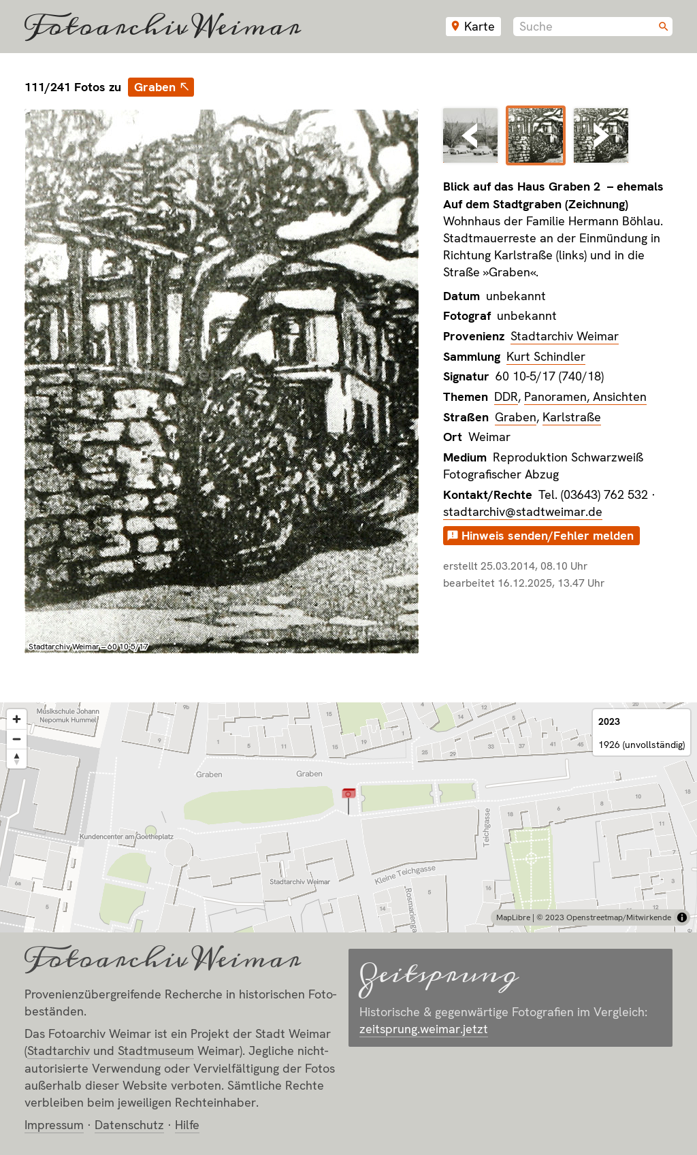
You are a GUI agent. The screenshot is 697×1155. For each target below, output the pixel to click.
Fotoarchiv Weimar (163, 26)
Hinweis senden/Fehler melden (547, 535)
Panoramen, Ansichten (585, 396)
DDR (506, 396)
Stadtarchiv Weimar (564, 336)
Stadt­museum (156, 1050)
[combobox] (592, 26)
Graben (155, 87)
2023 (609, 721)
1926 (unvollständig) (641, 744)
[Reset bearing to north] (17, 758)
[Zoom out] (17, 739)
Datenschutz (129, 1125)
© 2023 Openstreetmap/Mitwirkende (603, 917)
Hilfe (187, 1125)
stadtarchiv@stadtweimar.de (522, 511)
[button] (348, 801)
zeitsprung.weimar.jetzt (423, 1029)
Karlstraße (571, 417)
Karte (479, 26)
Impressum (54, 1125)
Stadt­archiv (58, 1050)
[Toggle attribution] (682, 917)
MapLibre (513, 917)
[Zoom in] (17, 719)
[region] (348, 817)
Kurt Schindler (545, 356)
